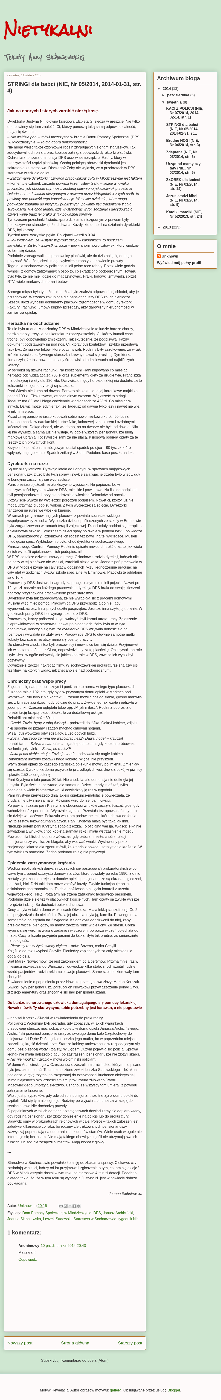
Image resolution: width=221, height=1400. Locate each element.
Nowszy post (19, 1343)
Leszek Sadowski (57, 1219)
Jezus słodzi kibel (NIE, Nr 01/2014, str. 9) (182, 200)
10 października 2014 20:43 (63, 1246)
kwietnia (175, 102)
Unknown (170, 256)
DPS (97, 1213)
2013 (167, 227)
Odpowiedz (27, 1259)
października (178, 95)
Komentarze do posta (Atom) (85, 1360)
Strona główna (75, 1343)
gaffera (115, 1390)
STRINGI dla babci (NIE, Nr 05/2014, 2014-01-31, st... (182, 129)
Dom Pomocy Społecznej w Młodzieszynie (56, 1213)
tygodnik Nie (128, 1219)
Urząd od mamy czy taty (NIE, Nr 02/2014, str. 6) (183, 168)
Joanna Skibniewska (24, 1219)
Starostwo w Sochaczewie (94, 1219)
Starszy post (130, 1343)
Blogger (174, 1390)
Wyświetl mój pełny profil (179, 263)
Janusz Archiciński (118, 1213)
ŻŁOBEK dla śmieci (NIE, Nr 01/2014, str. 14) (183, 184)
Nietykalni (48, 29)
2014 (167, 89)
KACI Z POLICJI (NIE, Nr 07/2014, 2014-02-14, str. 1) (184, 113)
